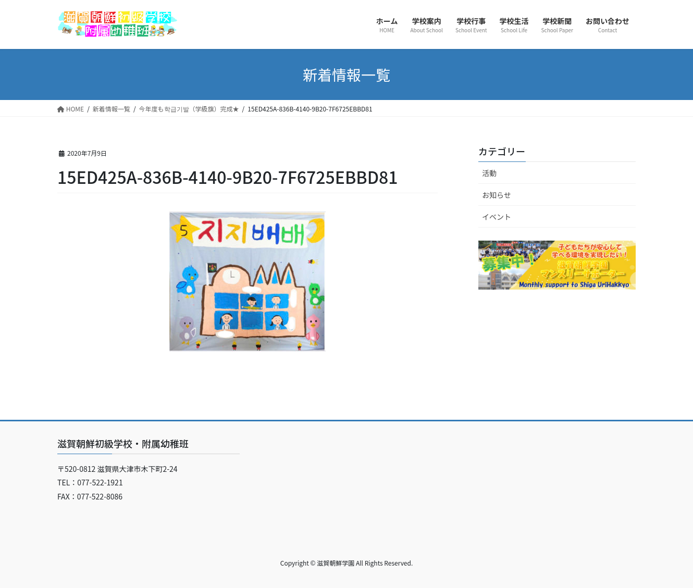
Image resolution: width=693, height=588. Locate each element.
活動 (489, 173)
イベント (496, 216)
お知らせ (496, 195)
